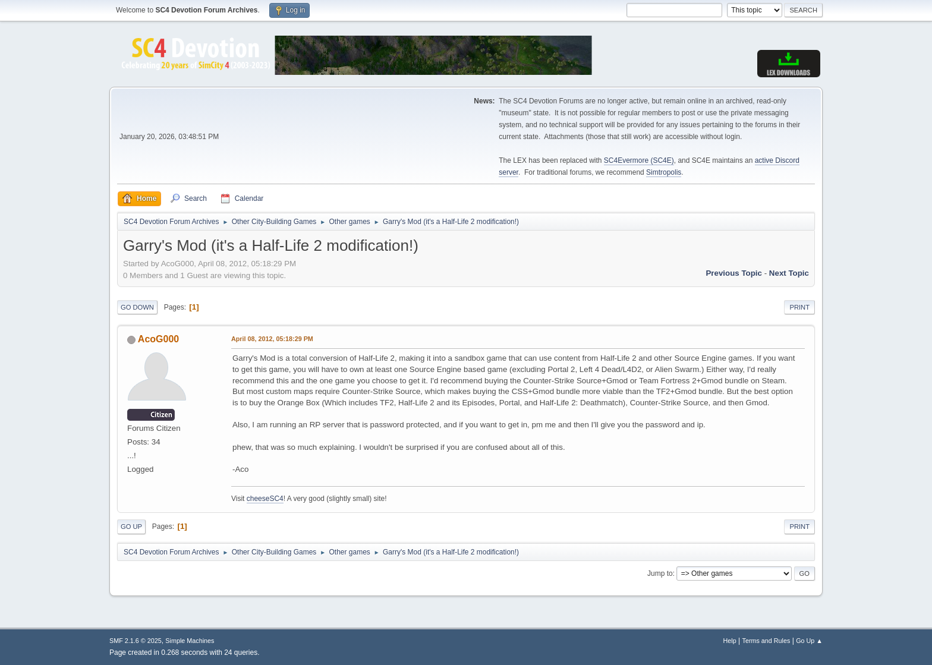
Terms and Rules (766, 640)
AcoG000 (158, 339)
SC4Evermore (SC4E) (639, 160)
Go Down (137, 307)
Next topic (789, 273)
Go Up (131, 526)
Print (799, 307)
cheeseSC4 (265, 498)
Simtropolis (663, 172)
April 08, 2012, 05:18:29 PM (272, 338)
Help (729, 640)
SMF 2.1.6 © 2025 (135, 640)
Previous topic (734, 273)
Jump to (660, 573)
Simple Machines (189, 640)
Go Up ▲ (809, 640)
